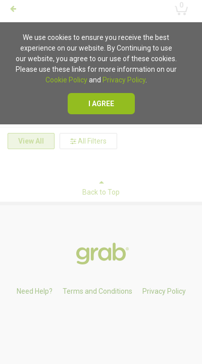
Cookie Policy (66, 80)
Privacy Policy (124, 80)
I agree (101, 104)
